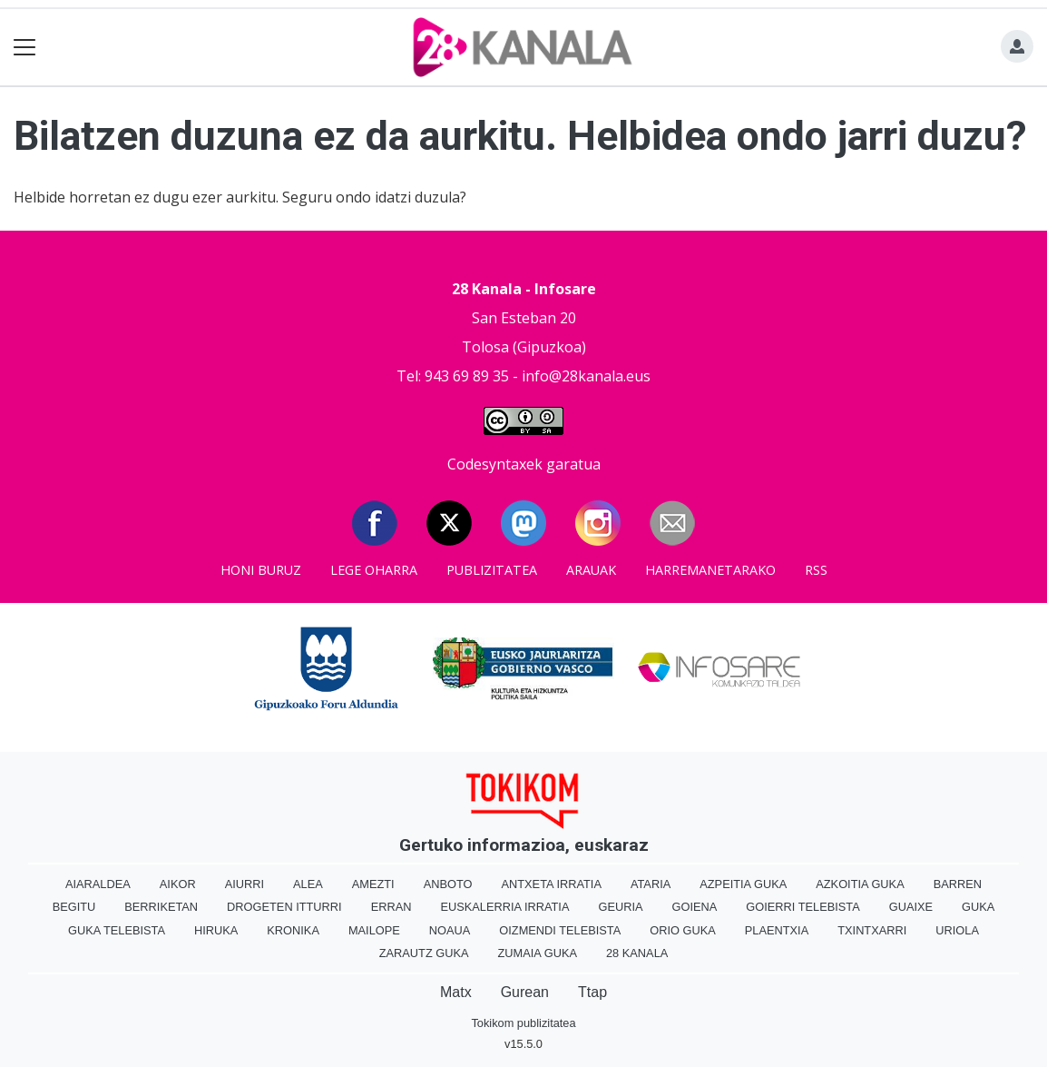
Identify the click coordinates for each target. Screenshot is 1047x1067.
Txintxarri (871, 930)
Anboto (448, 884)
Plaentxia (776, 930)
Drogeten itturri (284, 907)
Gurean (525, 992)
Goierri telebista (802, 907)
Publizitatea (491, 569)
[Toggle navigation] (24, 48)
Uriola (957, 930)
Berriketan (161, 907)
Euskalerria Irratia (504, 907)
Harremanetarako (710, 569)
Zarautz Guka (424, 953)
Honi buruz (260, 569)
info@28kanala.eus (586, 376)
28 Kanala (637, 953)
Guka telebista (116, 930)
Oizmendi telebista (560, 930)
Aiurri (244, 884)
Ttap (592, 992)
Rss (816, 569)
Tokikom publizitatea (523, 1023)
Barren (958, 884)
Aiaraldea (98, 884)
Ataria (650, 884)
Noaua (450, 930)
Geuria (620, 907)
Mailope (374, 930)
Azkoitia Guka (860, 884)
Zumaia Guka (537, 953)
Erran (391, 907)
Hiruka (216, 930)
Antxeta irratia (551, 884)
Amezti (373, 884)
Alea (308, 884)
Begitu (74, 907)
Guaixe (911, 907)
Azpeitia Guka (743, 884)
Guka (978, 907)
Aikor (178, 884)
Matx (456, 992)
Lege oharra (373, 569)
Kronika (293, 930)
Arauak (591, 569)
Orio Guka (683, 930)
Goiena (695, 907)
